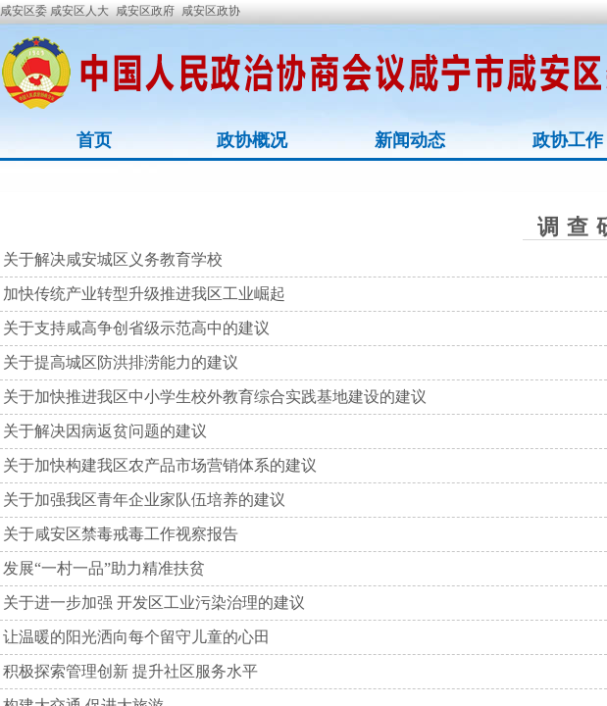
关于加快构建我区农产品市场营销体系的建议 (160, 465)
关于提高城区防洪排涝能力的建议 (120, 362)
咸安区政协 (210, 11)
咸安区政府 (145, 11)
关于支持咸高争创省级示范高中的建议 (136, 328)
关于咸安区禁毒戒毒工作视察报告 (120, 534)
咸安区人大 (79, 11)
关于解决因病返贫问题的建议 (105, 431)
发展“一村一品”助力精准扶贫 (104, 568)
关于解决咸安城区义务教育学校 (113, 259)
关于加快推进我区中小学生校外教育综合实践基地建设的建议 (215, 396)
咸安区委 (25, 11)
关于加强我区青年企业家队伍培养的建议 (144, 499)
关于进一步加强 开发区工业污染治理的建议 (154, 602)
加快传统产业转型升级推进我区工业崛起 (144, 293)
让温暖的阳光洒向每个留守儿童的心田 (136, 637)
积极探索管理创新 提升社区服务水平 (130, 671)
